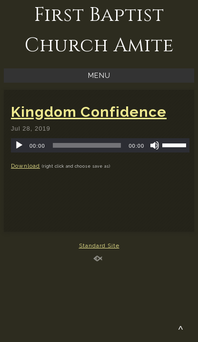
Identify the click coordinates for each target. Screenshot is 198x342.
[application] (100, 145)
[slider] (87, 145)
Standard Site (99, 245)
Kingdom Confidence (89, 112)
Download (25, 165)
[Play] (19, 145)
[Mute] (154, 145)
